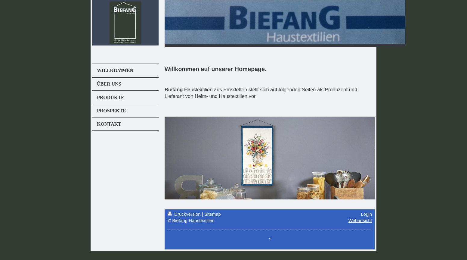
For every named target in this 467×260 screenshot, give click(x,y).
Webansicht (360, 220)
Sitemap (212, 214)
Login (366, 214)
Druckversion (185, 214)
